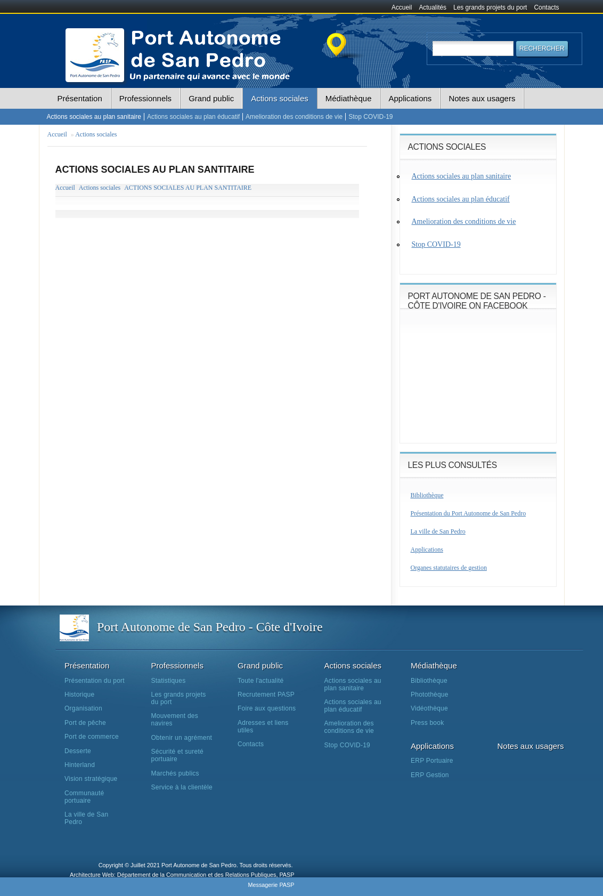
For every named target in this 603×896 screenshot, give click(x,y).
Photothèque (430, 694)
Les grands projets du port (490, 7)
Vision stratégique (91, 778)
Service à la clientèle (182, 787)
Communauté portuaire (84, 796)
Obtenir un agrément (182, 737)
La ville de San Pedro (438, 531)
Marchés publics (175, 773)
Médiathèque (348, 98)
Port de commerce (91, 736)
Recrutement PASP (266, 694)
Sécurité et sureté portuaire (177, 755)
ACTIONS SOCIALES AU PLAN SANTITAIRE (187, 187)
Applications (409, 98)
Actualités (432, 7)
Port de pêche (85, 723)
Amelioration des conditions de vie (294, 116)
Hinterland (79, 765)
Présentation (80, 98)
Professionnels (145, 98)
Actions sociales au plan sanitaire (94, 116)
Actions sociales (279, 98)
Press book (427, 723)
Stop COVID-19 (370, 116)
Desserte (77, 751)
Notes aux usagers (482, 98)
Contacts (546, 7)
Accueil (402, 7)
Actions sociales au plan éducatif (193, 116)
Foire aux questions (267, 708)
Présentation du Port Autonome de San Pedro (468, 513)
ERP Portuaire (432, 760)
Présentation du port (94, 680)
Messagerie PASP (271, 885)
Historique (79, 694)
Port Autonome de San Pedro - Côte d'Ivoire (210, 627)
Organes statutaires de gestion (449, 567)
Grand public (211, 98)
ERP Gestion (430, 775)
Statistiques (168, 680)
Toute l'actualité (260, 680)
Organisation (83, 708)
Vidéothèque (429, 708)
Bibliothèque (427, 495)
